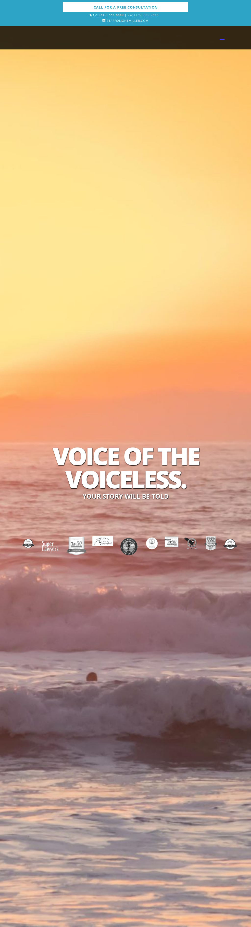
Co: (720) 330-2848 (143, 15)
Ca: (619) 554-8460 (108, 15)
